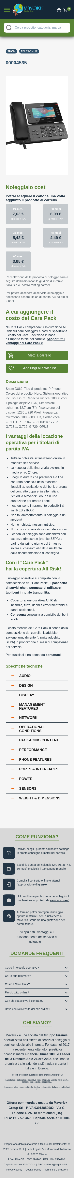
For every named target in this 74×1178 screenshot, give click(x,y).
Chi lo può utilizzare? (18, 975)
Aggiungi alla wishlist (39, 368)
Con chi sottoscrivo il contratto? (24, 1000)
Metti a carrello (39, 355)
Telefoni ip (29, 51)
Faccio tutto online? (17, 992)
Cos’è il (17, 984)
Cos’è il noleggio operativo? (22, 967)
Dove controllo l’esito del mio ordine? (27, 1009)
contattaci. (54, 655)
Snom (11, 51)
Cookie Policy (33, 1169)
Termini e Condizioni (56, 1169)
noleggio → (37, 941)
